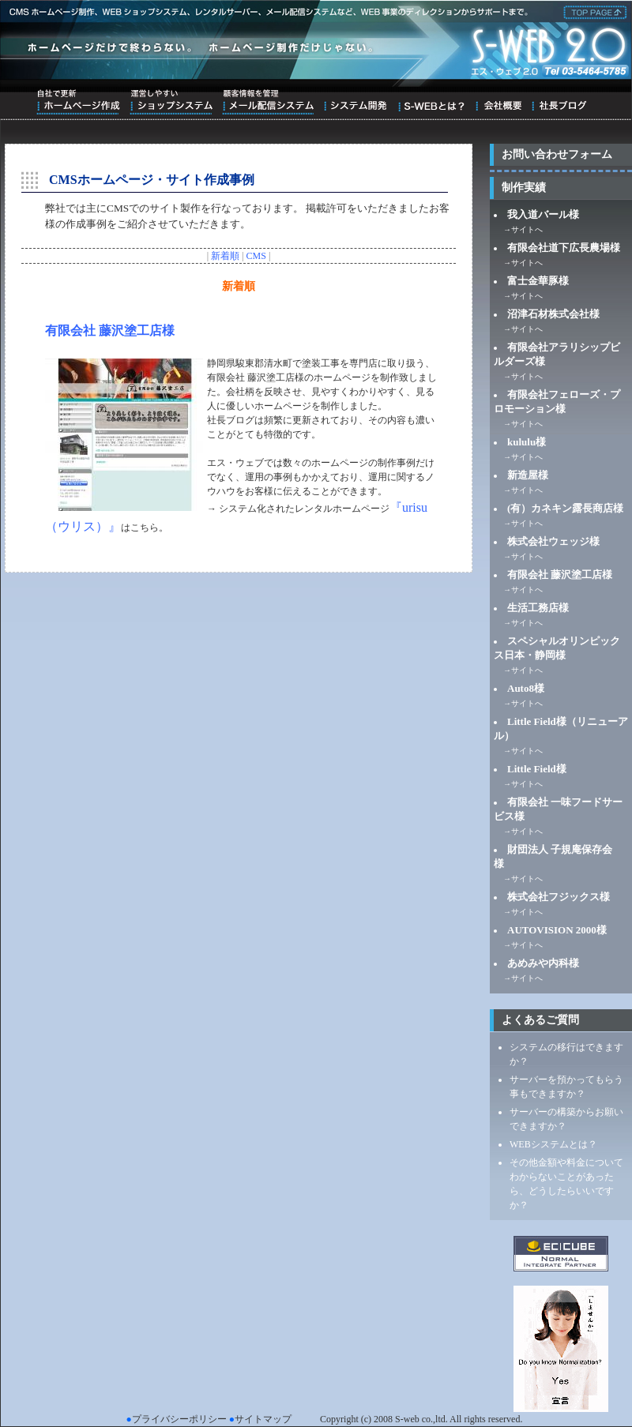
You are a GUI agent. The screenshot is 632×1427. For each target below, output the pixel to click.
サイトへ (527, 229)
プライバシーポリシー (179, 1419)
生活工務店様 (538, 608)
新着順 (225, 255)
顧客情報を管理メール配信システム (267, 102)
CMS (256, 255)
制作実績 (524, 187)
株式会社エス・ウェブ (592, 11)
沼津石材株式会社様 (553, 314)
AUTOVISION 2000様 (557, 930)
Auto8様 (525, 688)
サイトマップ (263, 1419)
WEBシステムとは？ (553, 1144)
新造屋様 (527, 475)
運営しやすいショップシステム (171, 102)
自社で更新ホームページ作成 (78, 102)
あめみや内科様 (543, 963)
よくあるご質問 (540, 1020)
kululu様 (526, 442)
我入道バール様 (543, 214)
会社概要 (498, 102)
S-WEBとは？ (431, 102)
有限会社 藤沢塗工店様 (110, 330)
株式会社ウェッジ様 (553, 541)
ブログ (559, 102)
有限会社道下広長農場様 (563, 247)
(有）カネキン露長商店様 (565, 508)
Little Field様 (536, 769)
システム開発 (355, 102)
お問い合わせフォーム (557, 154)
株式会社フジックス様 (558, 897)
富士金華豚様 (538, 281)
